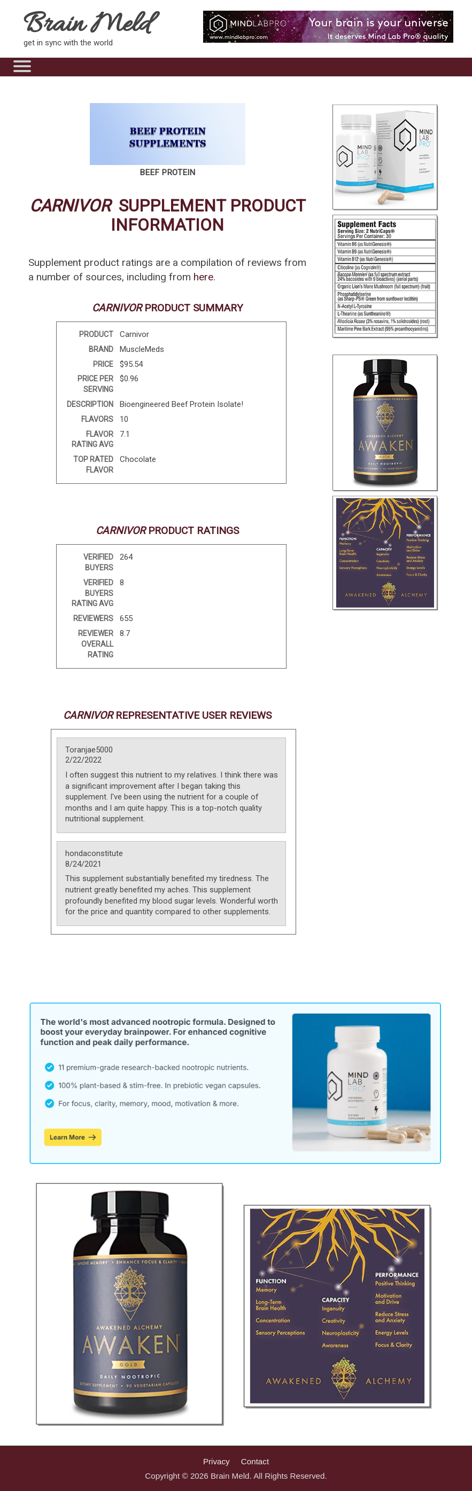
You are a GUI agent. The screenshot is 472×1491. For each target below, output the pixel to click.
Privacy (216, 1461)
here (203, 277)
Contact (255, 1461)
